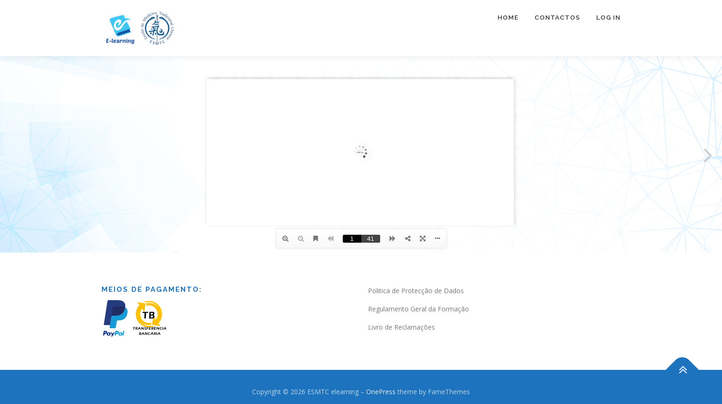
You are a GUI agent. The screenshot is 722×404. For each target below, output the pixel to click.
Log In (608, 17)
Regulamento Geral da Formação (418, 308)
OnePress (381, 391)
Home (508, 17)
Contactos (557, 17)
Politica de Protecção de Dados (416, 290)
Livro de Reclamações (401, 327)
